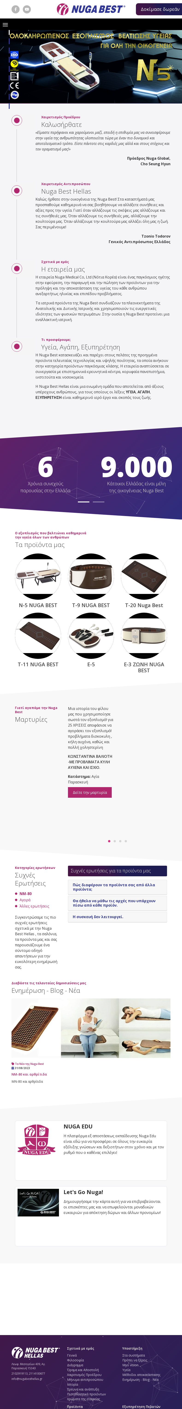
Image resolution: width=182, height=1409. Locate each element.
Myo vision (130, 1365)
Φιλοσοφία (75, 1360)
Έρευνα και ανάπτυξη (83, 1389)
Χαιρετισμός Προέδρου (84, 1374)
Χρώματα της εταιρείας (83, 1399)
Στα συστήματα (133, 1355)
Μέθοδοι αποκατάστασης (141, 1374)
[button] (9, 32)
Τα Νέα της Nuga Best (28, 1064)
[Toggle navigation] (5, 24)
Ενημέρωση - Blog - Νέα (140, 1379)
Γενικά (72, 1355)
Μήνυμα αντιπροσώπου (85, 1379)
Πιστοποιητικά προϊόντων (86, 1394)
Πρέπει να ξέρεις (134, 1360)
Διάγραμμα (75, 1365)
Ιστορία (72, 1384)
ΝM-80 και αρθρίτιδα (29, 1074)
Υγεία (126, 1370)
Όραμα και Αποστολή (83, 1370)
